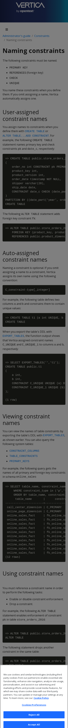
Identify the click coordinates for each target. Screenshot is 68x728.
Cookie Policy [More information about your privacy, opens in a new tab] (41, 700)
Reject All (34, 717)
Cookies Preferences (34, 707)
